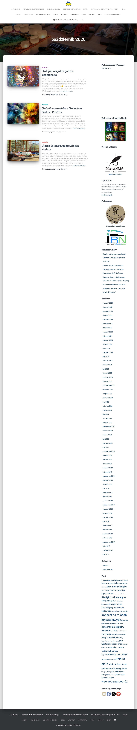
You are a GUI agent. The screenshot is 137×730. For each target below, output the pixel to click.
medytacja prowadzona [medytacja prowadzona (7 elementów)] (118, 634)
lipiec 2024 (106, 348)
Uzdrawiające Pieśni (43, 14)
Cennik (123, 9)
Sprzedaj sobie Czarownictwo (113, 265)
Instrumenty (74, 14)
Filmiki (56, 14)
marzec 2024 (107, 365)
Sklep (99, 14)
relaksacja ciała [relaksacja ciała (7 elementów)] (111, 659)
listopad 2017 (107, 538)
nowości (45, 67)
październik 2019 (109, 476)
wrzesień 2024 (108, 340)
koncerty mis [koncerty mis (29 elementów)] (108, 626)
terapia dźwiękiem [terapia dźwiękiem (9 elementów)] (108, 672)
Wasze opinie (29, 14)
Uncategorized (108, 569)
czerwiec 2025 (108, 319)
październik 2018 (109, 505)
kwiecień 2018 (107, 525)
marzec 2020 (107, 460)
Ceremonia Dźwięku (53, 9)
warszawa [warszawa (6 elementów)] (113, 675)
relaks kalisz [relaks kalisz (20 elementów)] (114, 664)
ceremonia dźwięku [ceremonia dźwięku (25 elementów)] (117, 586)
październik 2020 (109, 451)
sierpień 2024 (107, 344)
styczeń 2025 (107, 328)
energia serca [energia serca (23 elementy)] (115, 604)
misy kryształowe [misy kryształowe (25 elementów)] (110, 637)
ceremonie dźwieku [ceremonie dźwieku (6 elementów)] (119, 594)
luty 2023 (106, 414)
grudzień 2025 (108, 303)
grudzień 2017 (108, 534)
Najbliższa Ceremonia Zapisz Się (65, 20)
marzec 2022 (107, 435)
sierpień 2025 (107, 315)
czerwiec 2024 (108, 352)
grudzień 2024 (108, 332)
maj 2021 (106, 447)
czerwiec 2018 (108, 517)
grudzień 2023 (108, 377)
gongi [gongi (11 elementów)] (111, 608)
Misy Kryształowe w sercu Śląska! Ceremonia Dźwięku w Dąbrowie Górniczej (114, 257)
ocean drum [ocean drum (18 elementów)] (117, 644)
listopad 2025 (107, 307)
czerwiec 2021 (108, 443)
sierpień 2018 (107, 513)
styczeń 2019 (107, 497)
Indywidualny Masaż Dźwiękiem (33, 9)
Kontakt (92, 14)
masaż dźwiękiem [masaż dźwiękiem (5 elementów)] (122, 631)
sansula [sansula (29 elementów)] (111, 668)
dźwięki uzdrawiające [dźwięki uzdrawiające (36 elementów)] (113, 597)
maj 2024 (106, 356)
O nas (84, 14)
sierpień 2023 (107, 394)
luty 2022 (106, 439)
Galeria (18, 14)
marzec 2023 (107, 410)
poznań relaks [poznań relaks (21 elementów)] (120, 654)
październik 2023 (109, 385)
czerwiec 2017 (108, 550)
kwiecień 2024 (107, 361)
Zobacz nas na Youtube (113, 14)
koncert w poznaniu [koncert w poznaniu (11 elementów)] (115, 623)
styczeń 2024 (107, 373)
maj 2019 (106, 488)
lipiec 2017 (106, 546)
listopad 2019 (107, 472)
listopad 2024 (107, 336)
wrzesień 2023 (108, 389)
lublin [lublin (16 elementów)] (114, 631)
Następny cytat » (107, 195)
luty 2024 (106, 369)
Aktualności (15, 9)
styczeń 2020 (107, 464)
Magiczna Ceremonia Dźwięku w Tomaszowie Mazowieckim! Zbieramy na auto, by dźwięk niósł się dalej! (116, 280)
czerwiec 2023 (108, 398)
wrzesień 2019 (108, 480)
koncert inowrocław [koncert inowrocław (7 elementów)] (122, 611)
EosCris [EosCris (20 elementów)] (105, 607)
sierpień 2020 (107, 455)
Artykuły (64, 14)
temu (64, 94)
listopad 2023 (107, 381)
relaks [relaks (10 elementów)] (103, 659)
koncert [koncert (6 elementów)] (114, 611)
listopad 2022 (107, 422)
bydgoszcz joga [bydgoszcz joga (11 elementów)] (107, 580)
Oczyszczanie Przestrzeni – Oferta (75, 9)
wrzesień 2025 (108, 311)
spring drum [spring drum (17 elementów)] (121, 669)
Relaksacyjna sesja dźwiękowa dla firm (104, 9)
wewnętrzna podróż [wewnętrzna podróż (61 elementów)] (114, 681)
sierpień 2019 (107, 484)
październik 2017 (109, 542)
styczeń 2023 (107, 418)
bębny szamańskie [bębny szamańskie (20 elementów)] (110, 583)
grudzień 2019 (108, 468)
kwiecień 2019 (107, 493)
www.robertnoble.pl (115, 174)
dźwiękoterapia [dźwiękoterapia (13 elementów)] (107, 601)
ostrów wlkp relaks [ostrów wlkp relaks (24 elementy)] (114, 647)
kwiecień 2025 (107, 323)
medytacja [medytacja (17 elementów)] (106, 634)
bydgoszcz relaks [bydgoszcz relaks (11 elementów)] (121, 580)
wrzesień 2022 (108, 431)
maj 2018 (106, 521)
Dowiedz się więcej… (66, 91)
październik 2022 (109, 427)
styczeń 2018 (107, 530)
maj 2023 (106, 402)
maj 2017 (106, 554)
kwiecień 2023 (107, 406)
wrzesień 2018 (108, 509)
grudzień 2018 (108, 501)
